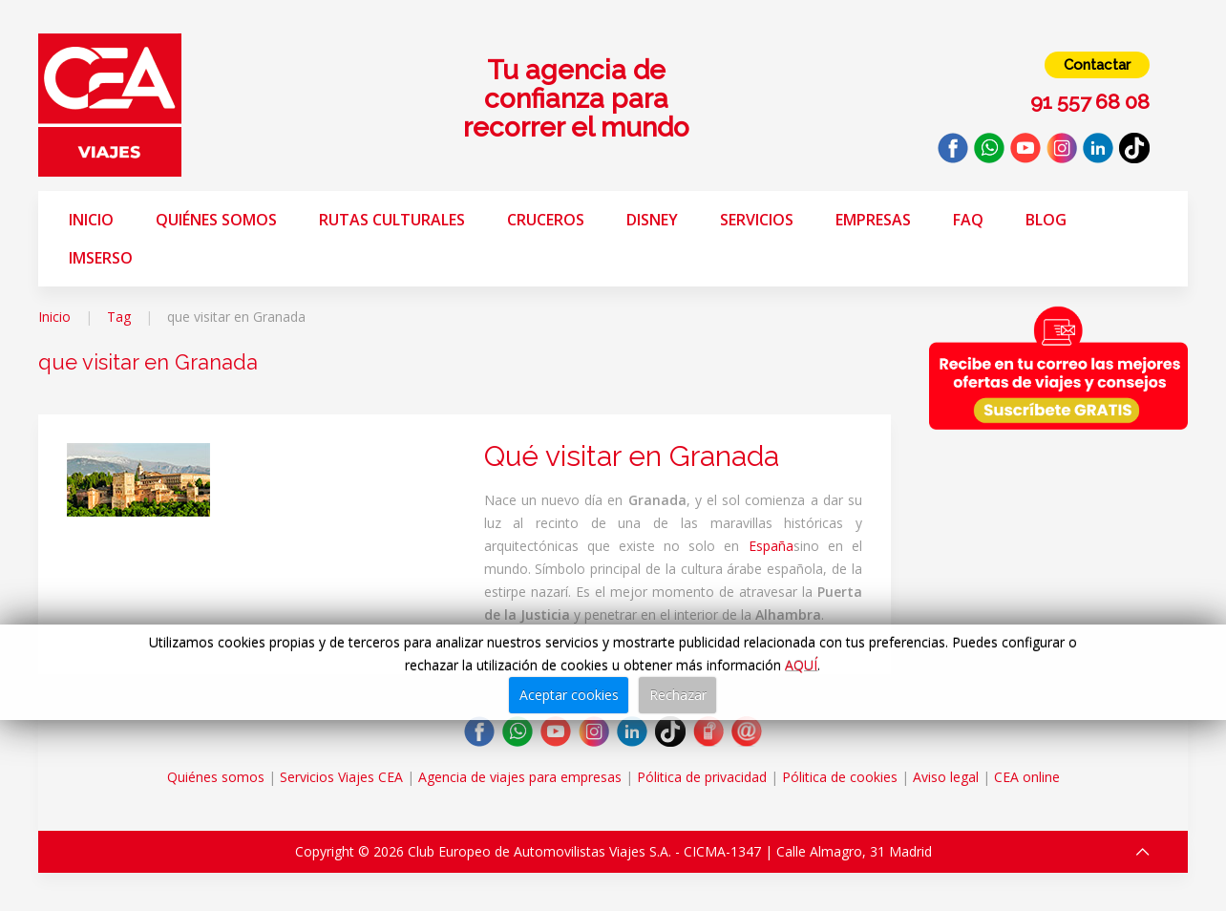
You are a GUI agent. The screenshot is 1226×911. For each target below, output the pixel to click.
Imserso (101, 257)
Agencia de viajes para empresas (520, 777)
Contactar (1097, 65)
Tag (119, 316)
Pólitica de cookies (840, 777)
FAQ (968, 219)
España (771, 546)
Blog (1046, 219)
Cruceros (545, 219)
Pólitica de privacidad (702, 777)
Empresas (873, 219)
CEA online (1027, 777)
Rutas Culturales (392, 219)
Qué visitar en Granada (631, 456)
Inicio (91, 219)
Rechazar (678, 695)
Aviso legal (946, 777)
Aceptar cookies (569, 695)
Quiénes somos (216, 219)
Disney (652, 219)
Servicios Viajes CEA (341, 777)
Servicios (756, 219)
